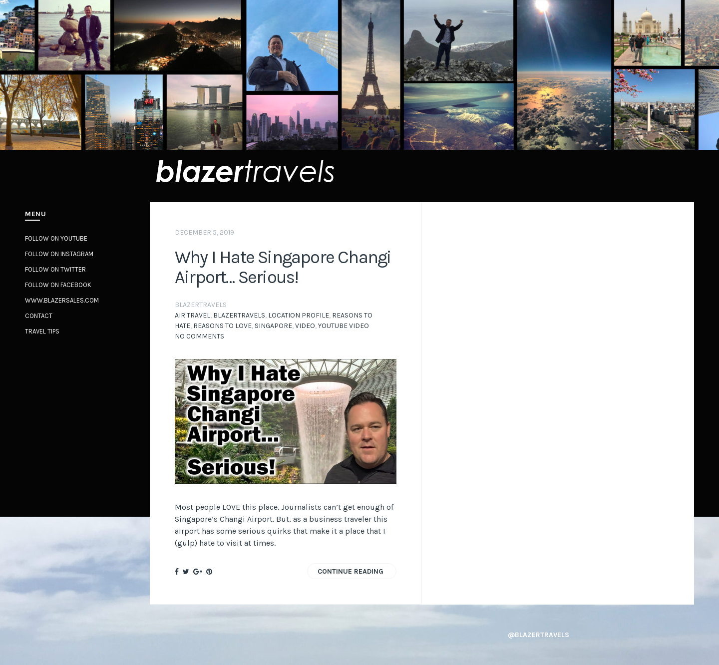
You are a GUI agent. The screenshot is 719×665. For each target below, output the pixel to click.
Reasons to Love (222, 326)
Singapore (273, 326)
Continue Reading (350, 571)
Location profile (298, 315)
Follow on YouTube (56, 238)
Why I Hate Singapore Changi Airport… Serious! (283, 267)
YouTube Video (343, 326)
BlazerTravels (239, 315)
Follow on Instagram (59, 254)
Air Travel (192, 315)
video (305, 326)
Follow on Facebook (58, 285)
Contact (38, 316)
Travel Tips (42, 331)
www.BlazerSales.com (62, 300)
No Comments (199, 336)
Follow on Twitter (55, 269)
